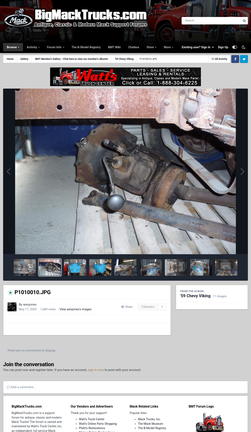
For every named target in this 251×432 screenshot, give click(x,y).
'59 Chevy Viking (195, 296)
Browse (12, 47)
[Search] (200, 20)
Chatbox (133, 47)
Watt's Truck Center (91, 419)
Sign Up (223, 47)
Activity (32, 47)
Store (150, 47)
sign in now (96, 370)
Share (127, 306)
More (167, 47)
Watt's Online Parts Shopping (98, 423)
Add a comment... (21, 387)
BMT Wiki (114, 47)
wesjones (30, 304)
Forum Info (54, 47)
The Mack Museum (150, 423)
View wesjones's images (76, 309)
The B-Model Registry (86, 47)
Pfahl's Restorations (92, 428)
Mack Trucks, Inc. (149, 419)
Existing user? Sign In (198, 47)
